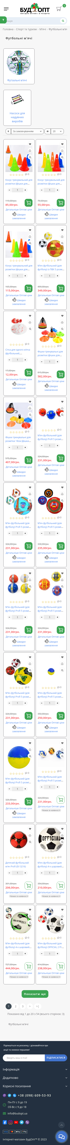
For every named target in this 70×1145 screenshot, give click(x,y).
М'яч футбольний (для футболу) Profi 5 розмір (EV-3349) (50, 610)
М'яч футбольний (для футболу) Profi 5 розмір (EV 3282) (17, 527)
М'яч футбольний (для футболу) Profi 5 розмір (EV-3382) (17, 782)
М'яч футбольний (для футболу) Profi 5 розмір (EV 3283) (50, 527)
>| (37, 1006)
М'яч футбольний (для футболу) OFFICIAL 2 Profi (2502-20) (51, 947)
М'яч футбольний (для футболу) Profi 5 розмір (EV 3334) (17, 610)
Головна (8, 29)
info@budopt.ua (17, 1113)
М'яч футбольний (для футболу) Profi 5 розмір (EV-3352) (50, 780)
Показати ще (35, 994)
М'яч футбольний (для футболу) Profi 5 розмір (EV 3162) (50, 439)
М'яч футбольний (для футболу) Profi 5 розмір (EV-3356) (17, 696)
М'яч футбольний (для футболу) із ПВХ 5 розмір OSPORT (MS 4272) (51, 269)
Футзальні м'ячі (17, 80)
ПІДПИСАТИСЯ (56, 1057)
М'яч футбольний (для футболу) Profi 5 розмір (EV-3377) (50, 696)
